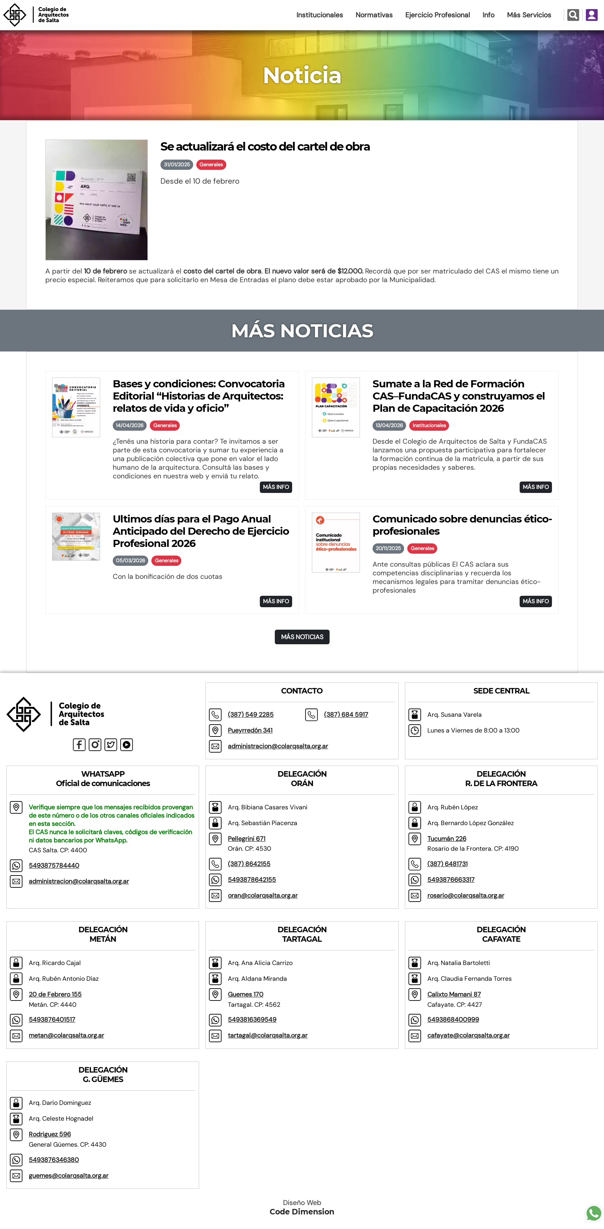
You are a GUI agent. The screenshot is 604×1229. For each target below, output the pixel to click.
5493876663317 (451, 880)
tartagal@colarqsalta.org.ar (268, 1035)
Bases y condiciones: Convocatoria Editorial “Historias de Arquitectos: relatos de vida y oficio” (199, 395)
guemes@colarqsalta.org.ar (68, 1175)
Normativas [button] (374, 15)
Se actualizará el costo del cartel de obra (265, 146)
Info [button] (488, 15)
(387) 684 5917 (346, 714)
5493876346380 (54, 1160)
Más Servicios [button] (529, 15)
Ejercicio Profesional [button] (437, 15)
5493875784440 (54, 865)
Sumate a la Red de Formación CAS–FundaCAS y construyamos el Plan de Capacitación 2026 (459, 395)
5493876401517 (52, 1019)
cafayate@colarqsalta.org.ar (468, 1035)
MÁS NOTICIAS (302, 637)
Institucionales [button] (319, 15)
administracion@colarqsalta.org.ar (278, 746)
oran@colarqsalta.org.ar (263, 895)
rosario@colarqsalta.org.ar (465, 895)
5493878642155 (252, 880)
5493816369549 (252, 1019)
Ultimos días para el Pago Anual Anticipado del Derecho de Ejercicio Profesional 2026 (201, 531)
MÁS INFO (276, 487)
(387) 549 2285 (251, 714)
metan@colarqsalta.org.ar (66, 1035)
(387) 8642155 (249, 864)
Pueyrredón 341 (250, 730)
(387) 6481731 (447, 864)
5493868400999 (453, 1019)
